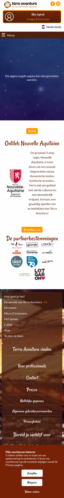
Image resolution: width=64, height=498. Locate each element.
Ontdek (32, 131)
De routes (10, 307)
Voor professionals (32, 366)
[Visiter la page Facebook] (52, 3)
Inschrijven (43, 19)
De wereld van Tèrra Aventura (23, 302)
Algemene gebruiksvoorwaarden (32, 411)
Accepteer (32, 473)
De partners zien (32, 230)
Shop (7, 330)
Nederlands (53, 27)
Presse (32, 389)
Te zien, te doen (13, 336)
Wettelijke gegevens (32, 400)
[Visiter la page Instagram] (58, 3)
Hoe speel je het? (14, 296)
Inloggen (31, 19)
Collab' (8, 324)
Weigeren (32, 482)
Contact (32, 378)
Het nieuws (11, 319)
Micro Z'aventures (15, 313)
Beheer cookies (32, 492)
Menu (8, 35)
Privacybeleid (32, 421)
